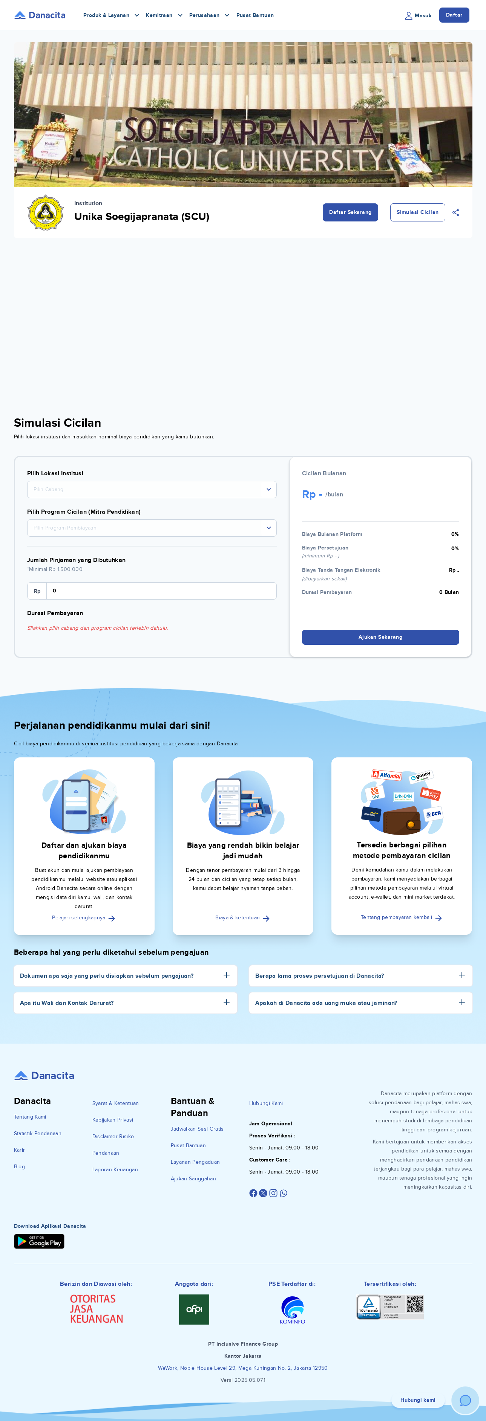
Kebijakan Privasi (112, 1120)
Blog (19, 1166)
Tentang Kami (30, 1117)
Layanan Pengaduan (195, 1162)
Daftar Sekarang (350, 212)
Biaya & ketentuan (242, 917)
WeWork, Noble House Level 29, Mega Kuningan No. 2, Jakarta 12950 (243, 1368)
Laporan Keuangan (115, 1169)
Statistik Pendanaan (38, 1133)
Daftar (454, 15)
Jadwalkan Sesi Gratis (197, 1129)
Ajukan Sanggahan (193, 1178)
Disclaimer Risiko (113, 1136)
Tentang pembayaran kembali (402, 917)
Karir (19, 1150)
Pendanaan (106, 1153)
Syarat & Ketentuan (115, 1103)
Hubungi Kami (266, 1103)
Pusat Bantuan (255, 15)
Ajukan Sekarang (381, 637)
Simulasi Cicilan (418, 212)
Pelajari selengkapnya (84, 917)
